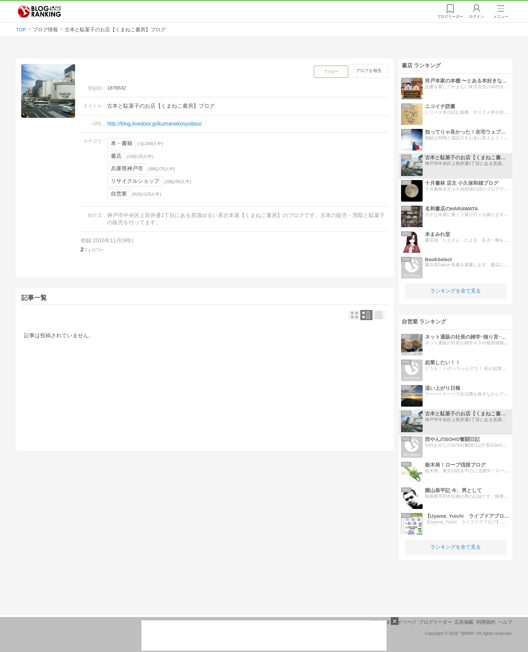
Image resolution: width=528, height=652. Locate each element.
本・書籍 (121, 143)
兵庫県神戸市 (127, 168)
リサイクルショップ (135, 181)
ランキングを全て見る (455, 291)
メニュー (500, 16)
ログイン (476, 16)
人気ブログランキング (39, 11)
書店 (116, 156)
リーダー (450, 16)
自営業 (119, 194)
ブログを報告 (369, 70)
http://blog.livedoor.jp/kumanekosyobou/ (154, 124)
